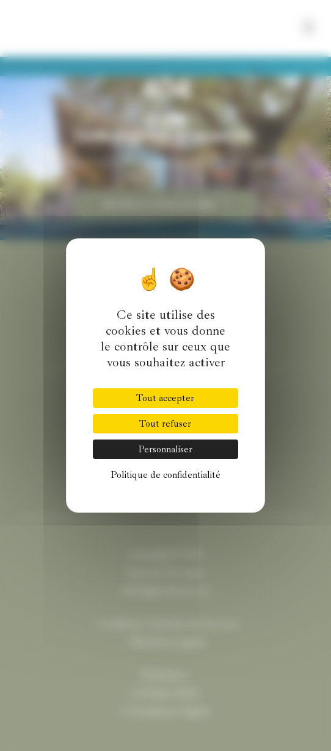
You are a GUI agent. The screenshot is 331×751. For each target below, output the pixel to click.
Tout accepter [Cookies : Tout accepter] (165, 398)
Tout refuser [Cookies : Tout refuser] (165, 424)
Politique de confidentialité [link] (165, 475)
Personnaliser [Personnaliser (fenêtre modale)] (165, 449)
